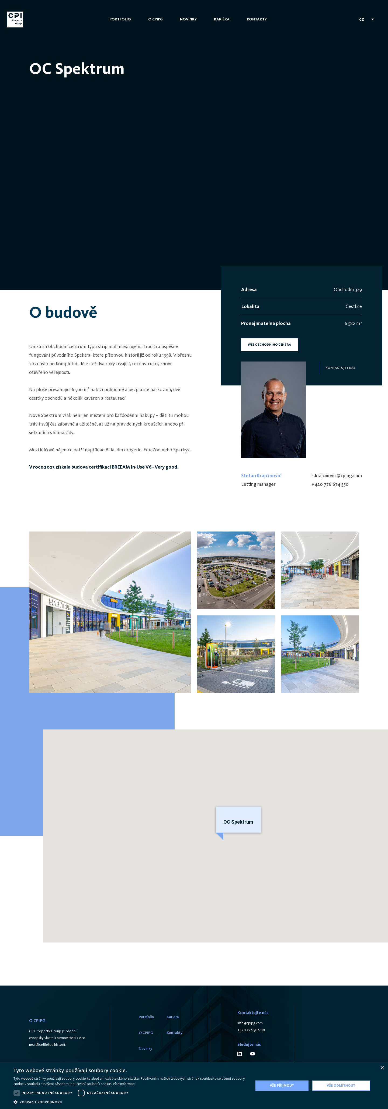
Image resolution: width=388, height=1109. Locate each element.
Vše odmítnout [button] (341, 1085)
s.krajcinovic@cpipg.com (336, 476)
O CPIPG (156, 24)
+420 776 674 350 (330, 484)
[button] (130, 1102)
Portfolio (120, 24)
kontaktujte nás (340, 368)
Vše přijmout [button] (282, 1085)
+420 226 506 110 (251, 1030)
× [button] (382, 1068)
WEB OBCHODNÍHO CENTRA (269, 344)
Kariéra (222, 24)
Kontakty (257, 24)
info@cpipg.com (250, 1024)
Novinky (189, 24)
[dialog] (194, 1085)
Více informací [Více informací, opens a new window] (124, 1084)
